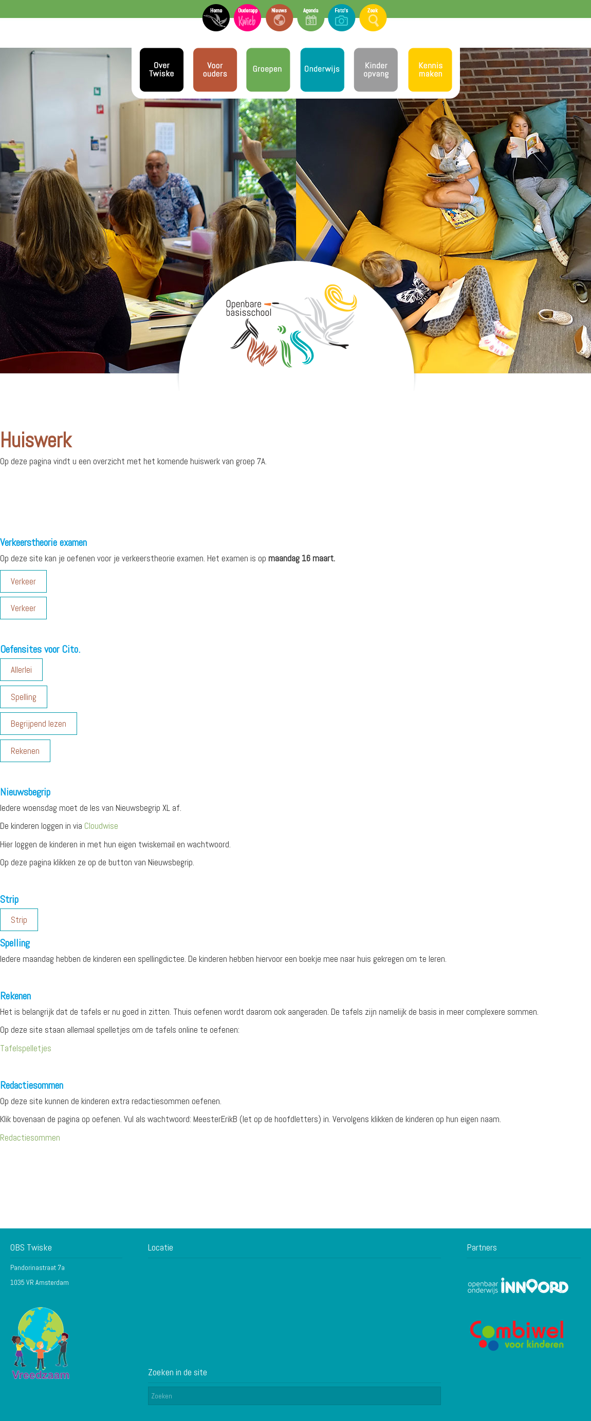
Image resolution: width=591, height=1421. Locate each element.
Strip (19, 919)
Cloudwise (101, 825)
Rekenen (25, 750)
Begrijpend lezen (38, 723)
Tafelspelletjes (25, 1048)
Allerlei (21, 669)
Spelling (23, 697)
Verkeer (23, 581)
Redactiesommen (30, 1137)
